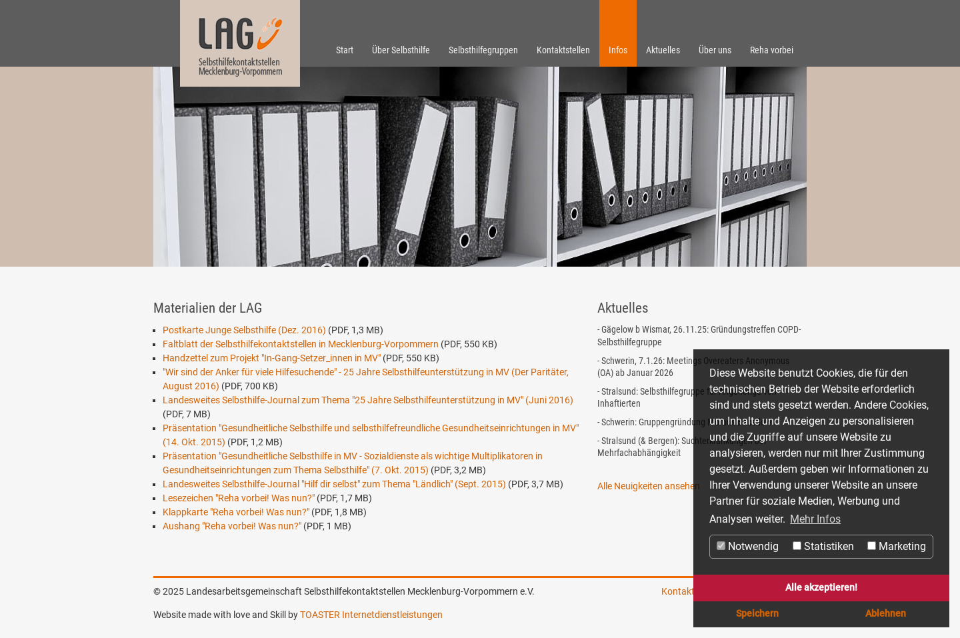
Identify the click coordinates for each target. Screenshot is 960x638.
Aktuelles (663, 50)
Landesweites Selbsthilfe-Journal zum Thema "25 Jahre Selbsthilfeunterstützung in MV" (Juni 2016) (368, 400)
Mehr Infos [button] (815, 519)
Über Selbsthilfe (401, 50)
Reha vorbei (771, 50)
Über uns (715, 50)
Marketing (896, 546)
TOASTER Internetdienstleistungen (371, 614)
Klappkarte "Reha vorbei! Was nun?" (236, 512)
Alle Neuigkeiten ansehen (648, 486)
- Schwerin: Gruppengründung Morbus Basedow (684, 422)
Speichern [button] (757, 613)
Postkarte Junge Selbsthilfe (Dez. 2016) (244, 330)
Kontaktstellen (563, 50)
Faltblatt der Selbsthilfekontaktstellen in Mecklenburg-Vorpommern (301, 344)
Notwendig (748, 546)
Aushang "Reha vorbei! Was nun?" (232, 526)
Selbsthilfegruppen (483, 50)
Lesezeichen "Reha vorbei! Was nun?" (239, 498)
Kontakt (678, 591)
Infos (618, 50)
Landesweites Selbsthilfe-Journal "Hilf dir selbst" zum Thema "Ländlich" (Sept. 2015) (334, 484)
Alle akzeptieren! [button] (821, 587)
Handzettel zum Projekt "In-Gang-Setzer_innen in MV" (272, 358)
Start (344, 50)
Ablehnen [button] (885, 613)
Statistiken (823, 546)
